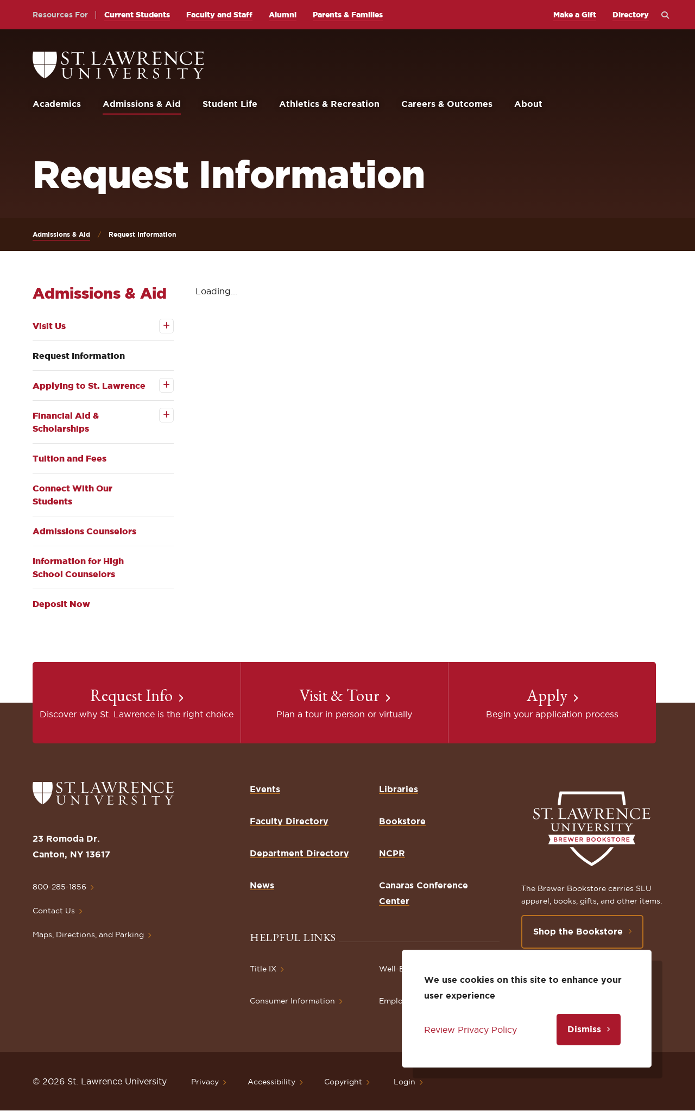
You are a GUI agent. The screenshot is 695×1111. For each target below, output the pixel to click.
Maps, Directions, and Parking (88, 934)
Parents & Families (348, 14)
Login (404, 1081)
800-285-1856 (59, 886)
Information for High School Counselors (78, 567)
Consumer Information (292, 1000)
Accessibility (271, 1081)
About (528, 104)
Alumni (282, 14)
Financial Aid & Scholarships (66, 422)
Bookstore (402, 821)
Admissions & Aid (142, 104)
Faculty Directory (289, 821)
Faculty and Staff (219, 14)
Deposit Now (61, 604)
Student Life (230, 104)
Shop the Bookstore (578, 931)
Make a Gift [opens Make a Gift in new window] (574, 14)
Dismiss (584, 1029)
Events (265, 789)
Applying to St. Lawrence (89, 385)
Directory (630, 14)
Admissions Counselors (84, 531)
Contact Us (54, 910)
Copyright (343, 1081)
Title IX (263, 968)
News (262, 885)
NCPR (392, 853)
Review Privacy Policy (470, 1029)
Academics (57, 104)
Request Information (79, 356)
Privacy (205, 1081)
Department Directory (299, 853)
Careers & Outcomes (446, 104)
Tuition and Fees (69, 458)
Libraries (398, 789)
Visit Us (49, 326)
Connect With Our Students (72, 494)
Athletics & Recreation (329, 104)
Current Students (137, 14)
